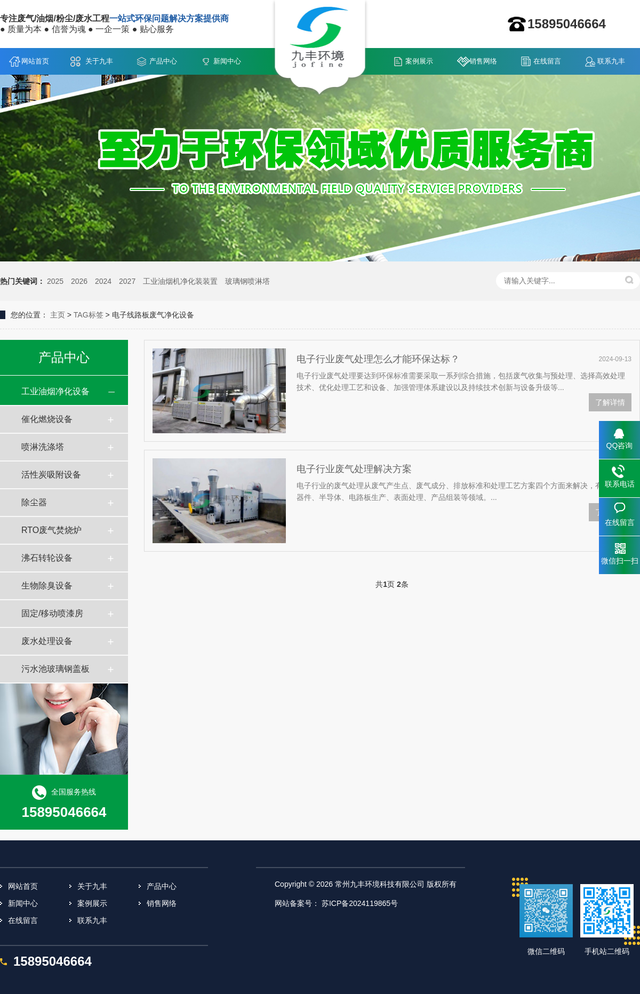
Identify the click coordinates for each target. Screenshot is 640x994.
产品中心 (163, 61)
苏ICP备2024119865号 (360, 903)
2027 (127, 281)
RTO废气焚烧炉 (51, 530)
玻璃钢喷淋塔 (247, 281)
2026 (79, 281)
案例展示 (419, 61)
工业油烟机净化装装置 (180, 281)
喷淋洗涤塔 (42, 446)
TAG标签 (88, 315)
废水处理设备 (47, 641)
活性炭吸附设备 (51, 474)
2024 (103, 281)
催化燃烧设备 (47, 419)
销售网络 (483, 61)
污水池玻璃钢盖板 (55, 668)
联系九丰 (611, 61)
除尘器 (34, 502)
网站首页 (35, 61)
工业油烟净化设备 (55, 391)
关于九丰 (99, 61)
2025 (55, 281)
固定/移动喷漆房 (52, 613)
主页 (57, 315)
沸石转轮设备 (47, 557)
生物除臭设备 (47, 585)
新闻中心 (227, 61)
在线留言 (547, 61)
